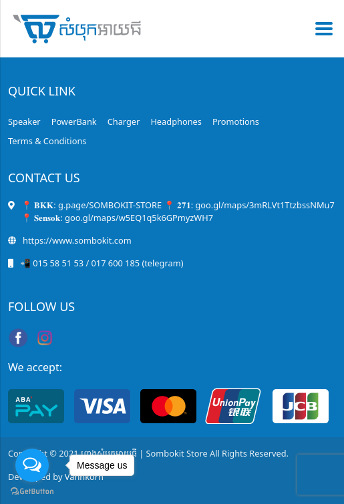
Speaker (24, 121)
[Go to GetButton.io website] (32, 491)
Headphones (176, 121)
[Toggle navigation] (320, 28)
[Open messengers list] (32, 465)
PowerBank (74, 121)
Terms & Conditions (47, 141)
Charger (124, 121)
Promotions (235, 121)
